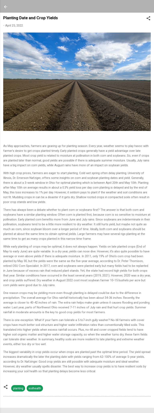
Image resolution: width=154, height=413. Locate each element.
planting (18, 388)
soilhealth (34, 388)
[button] (148, 19)
